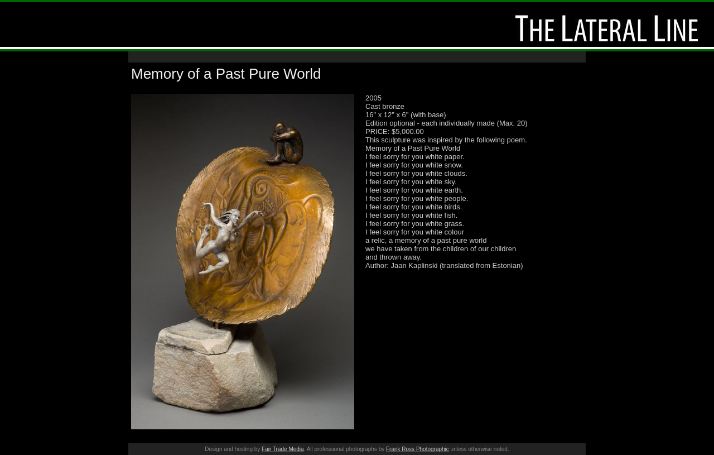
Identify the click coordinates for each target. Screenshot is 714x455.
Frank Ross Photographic (417, 449)
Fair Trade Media (283, 449)
